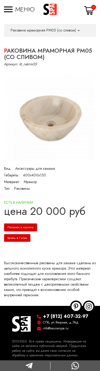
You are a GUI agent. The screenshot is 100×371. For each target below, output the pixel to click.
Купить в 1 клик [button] (17, 238)
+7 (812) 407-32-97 (65, 316)
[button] (19, 9)
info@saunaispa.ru (56, 328)
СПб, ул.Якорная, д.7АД (61, 322)
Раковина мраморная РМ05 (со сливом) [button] (45, 30)
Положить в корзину (20, 227)
